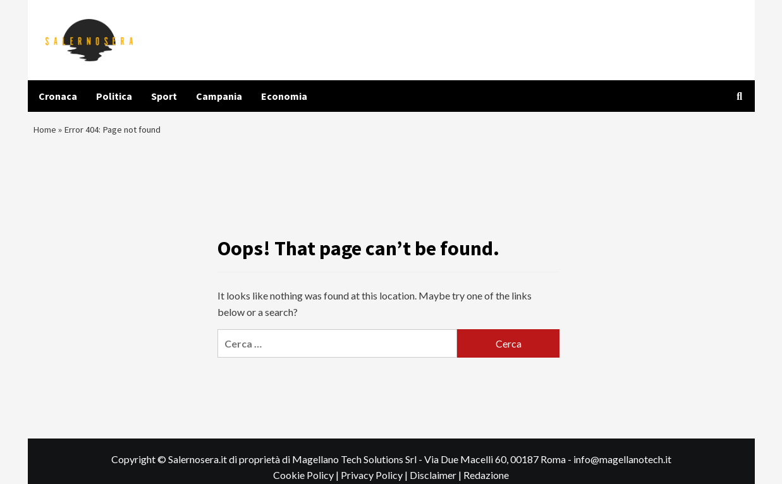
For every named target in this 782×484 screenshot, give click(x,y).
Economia (284, 96)
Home (45, 132)
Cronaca (58, 96)
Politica (114, 96)
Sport (164, 96)
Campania (219, 96)
